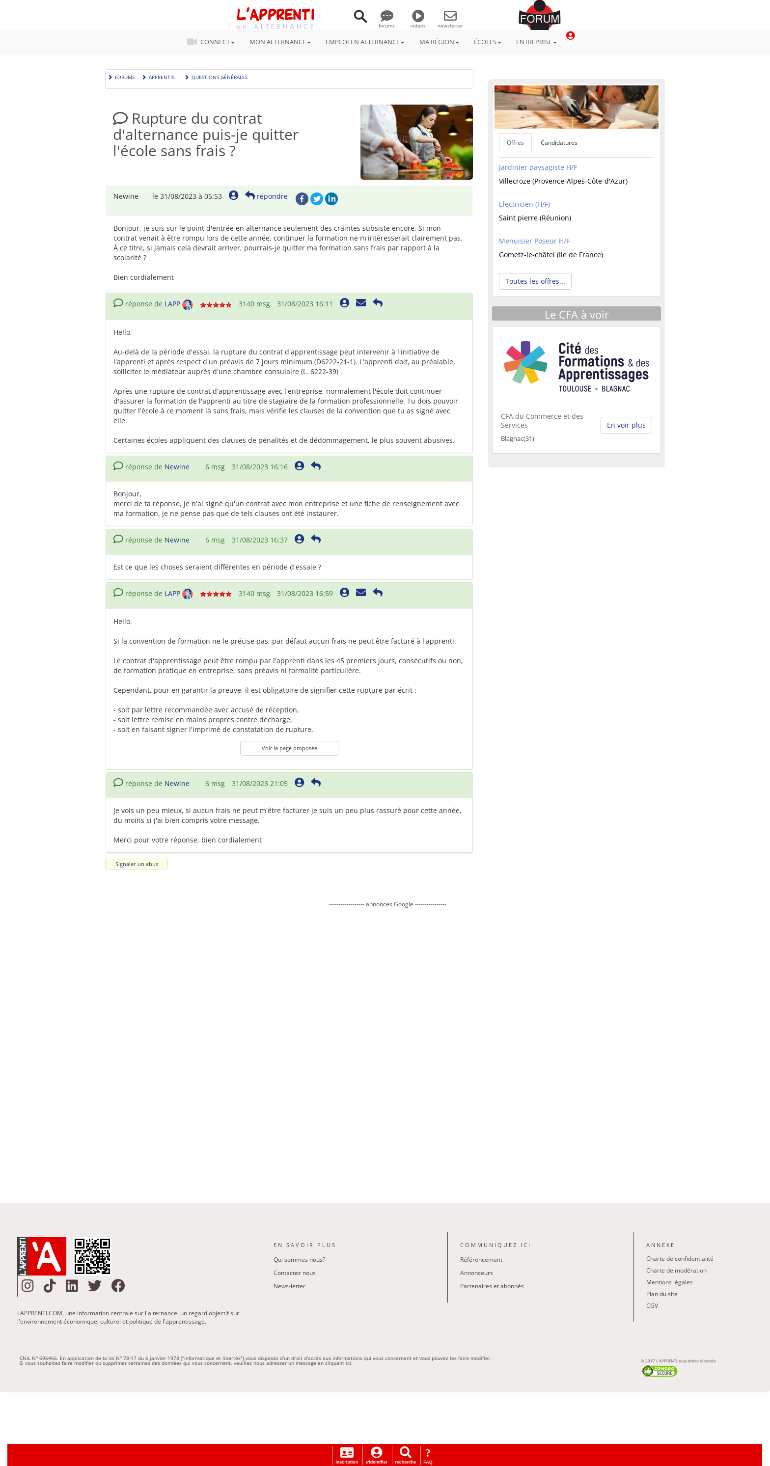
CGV (652, 1306)
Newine (177, 466)
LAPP (172, 303)
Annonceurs (476, 1273)
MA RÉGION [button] (439, 41)
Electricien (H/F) (524, 204)
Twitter (316, 198)
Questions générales (216, 76)
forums (387, 22)
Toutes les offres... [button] (535, 281)
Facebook (302, 198)
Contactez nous (295, 1273)
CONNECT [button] (214, 41)
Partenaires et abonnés (492, 1286)
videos (418, 22)
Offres (515, 142)
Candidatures (559, 142)
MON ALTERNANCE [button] (280, 41)
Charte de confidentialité (680, 1258)
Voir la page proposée (289, 748)
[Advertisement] (387, 1048)
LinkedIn (331, 198)
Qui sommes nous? (299, 1259)
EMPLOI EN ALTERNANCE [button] (365, 41)
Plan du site (662, 1294)
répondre (266, 196)
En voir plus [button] (626, 425)
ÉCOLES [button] (487, 41)
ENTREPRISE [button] (536, 41)
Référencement (481, 1259)
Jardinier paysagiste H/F (538, 167)
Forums (121, 76)
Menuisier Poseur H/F (534, 240)
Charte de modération (676, 1270)
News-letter (289, 1286)
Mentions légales (669, 1282)
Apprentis (157, 76)
